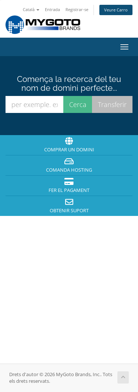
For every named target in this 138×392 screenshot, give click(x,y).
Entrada (52, 9)
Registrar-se (77, 9)
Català (31, 9)
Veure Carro (116, 10)
